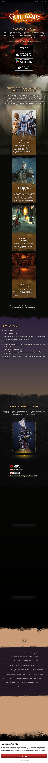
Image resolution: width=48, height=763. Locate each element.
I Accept (24, 756)
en (45, 1)
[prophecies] (24, 440)
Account (41, 1)
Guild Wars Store (24, 48)
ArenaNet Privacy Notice (32, 750)
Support (36, 1)
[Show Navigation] (45, 5)
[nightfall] (24, 581)
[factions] (24, 509)
